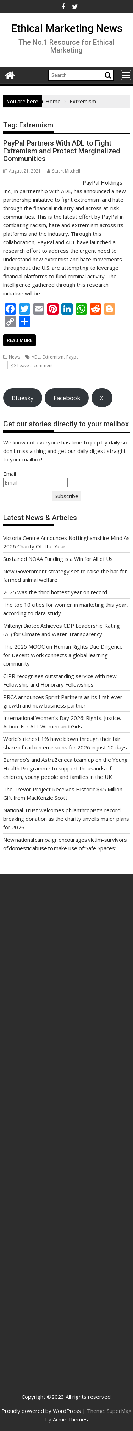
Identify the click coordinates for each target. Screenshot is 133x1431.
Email (9, 473)
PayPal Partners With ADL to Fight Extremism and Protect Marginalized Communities (61, 151)
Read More (19, 340)
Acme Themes (70, 1419)
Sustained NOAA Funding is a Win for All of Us (58, 558)
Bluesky (22, 398)
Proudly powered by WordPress (41, 1410)
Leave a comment (35, 365)
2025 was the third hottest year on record (55, 592)
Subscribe (66, 495)
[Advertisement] (66, 968)
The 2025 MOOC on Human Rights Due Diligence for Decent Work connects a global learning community (63, 655)
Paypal (73, 357)
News (14, 357)
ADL (36, 357)
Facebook (67, 398)
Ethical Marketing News (66, 28)
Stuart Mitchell (63, 171)
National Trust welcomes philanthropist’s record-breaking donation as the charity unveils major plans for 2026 (66, 819)
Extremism (53, 357)
